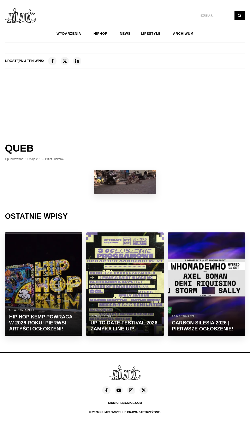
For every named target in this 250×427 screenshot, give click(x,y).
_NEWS (124, 33)
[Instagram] (131, 390)
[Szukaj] (239, 15)
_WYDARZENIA (67, 33)
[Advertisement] (125, 106)
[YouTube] (119, 390)
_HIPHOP (99, 33)
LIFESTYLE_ (152, 33)
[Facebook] (52, 61)
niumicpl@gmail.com (125, 402)
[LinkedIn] (77, 61)
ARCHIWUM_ (184, 33)
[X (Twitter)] (65, 61)
